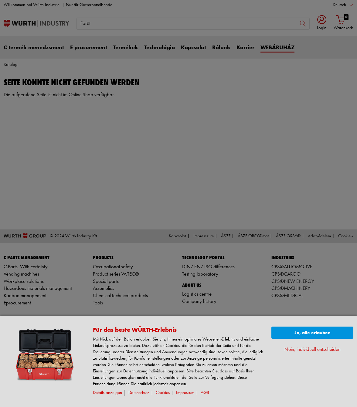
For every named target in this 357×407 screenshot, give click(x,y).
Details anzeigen (107, 393)
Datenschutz (138, 393)
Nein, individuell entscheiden (312, 349)
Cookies (163, 393)
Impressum (185, 393)
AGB (205, 393)
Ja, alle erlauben (312, 333)
